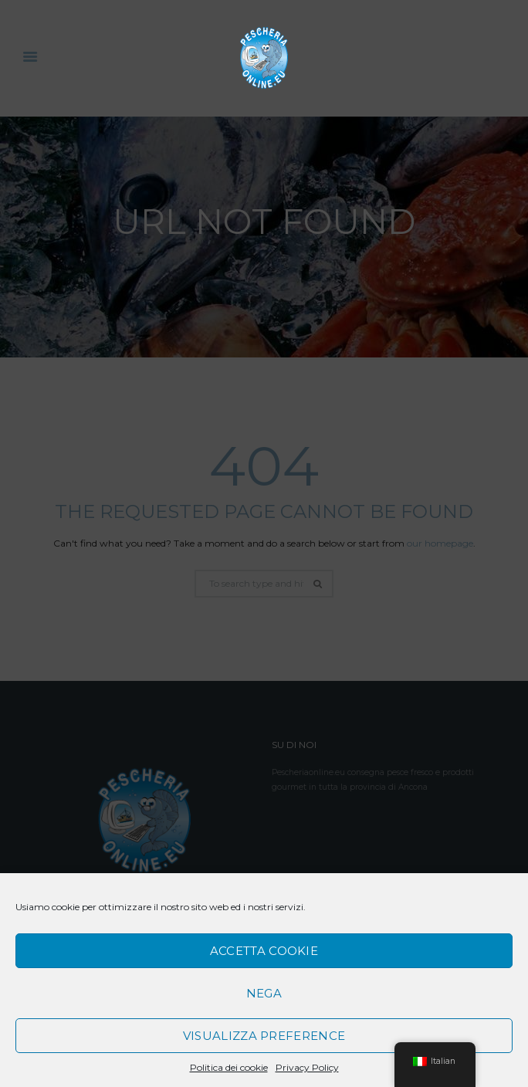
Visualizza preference (264, 1035)
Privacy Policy (307, 1067)
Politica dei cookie (229, 1067)
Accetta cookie (264, 950)
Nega (264, 993)
